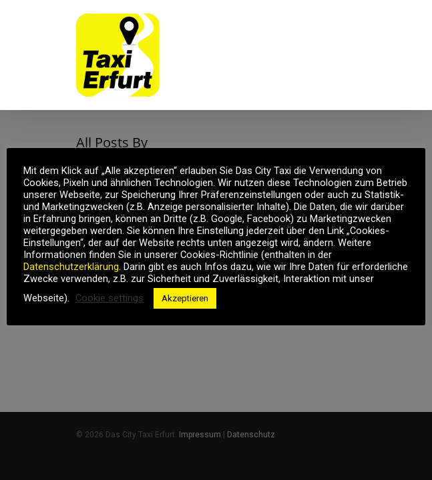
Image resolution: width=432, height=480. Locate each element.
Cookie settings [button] (109, 298)
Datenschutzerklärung (71, 267)
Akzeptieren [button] (185, 298)
